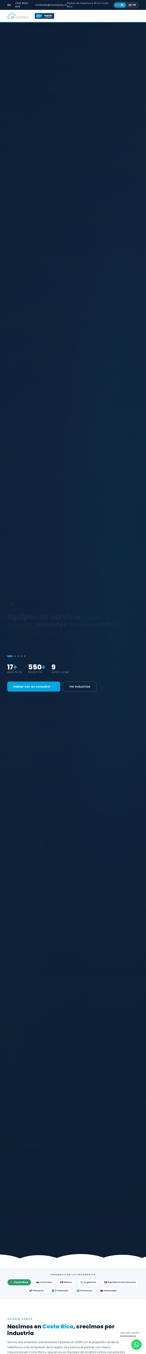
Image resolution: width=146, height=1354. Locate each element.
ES (120, 5)
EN (132, 5)
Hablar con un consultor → (33, 687)
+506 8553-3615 (22, 5)
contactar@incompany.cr (51, 4)
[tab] (10, 656)
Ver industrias (79, 687)
